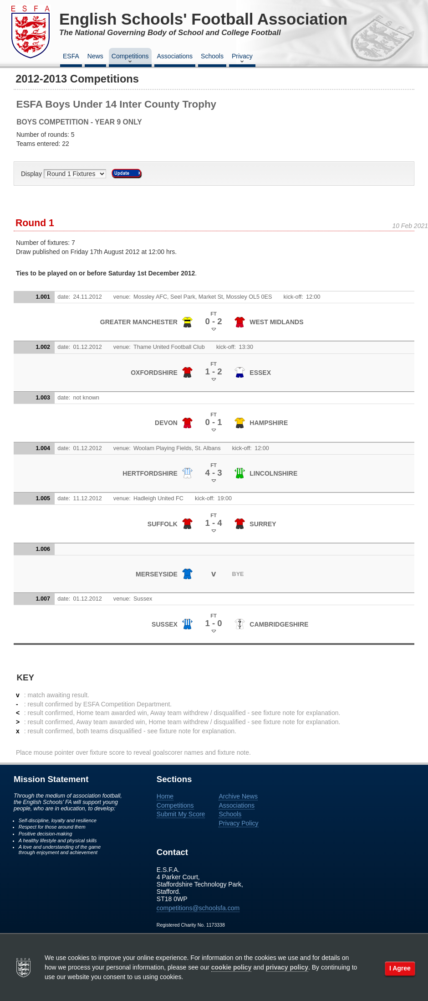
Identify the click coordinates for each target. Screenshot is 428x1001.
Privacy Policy (238, 823)
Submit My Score (181, 814)
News (95, 56)
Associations (175, 56)
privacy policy (287, 967)
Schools (212, 56)
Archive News (238, 796)
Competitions (130, 58)
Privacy (242, 58)
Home (165, 796)
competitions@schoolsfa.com (198, 908)
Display (32, 173)
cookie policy (231, 967)
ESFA (71, 56)
